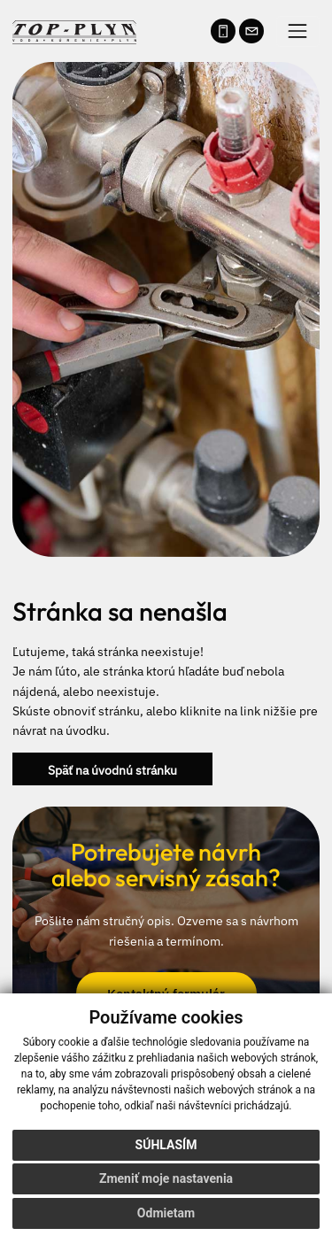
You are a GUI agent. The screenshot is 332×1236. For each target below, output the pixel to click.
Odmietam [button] (166, 1213)
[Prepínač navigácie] (298, 31)
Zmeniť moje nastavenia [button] (166, 1178)
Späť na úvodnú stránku (112, 769)
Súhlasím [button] (166, 1145)
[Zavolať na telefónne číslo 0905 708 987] (223, 31)
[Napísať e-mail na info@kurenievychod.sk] (251, 31)
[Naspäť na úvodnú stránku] (74, 29)
